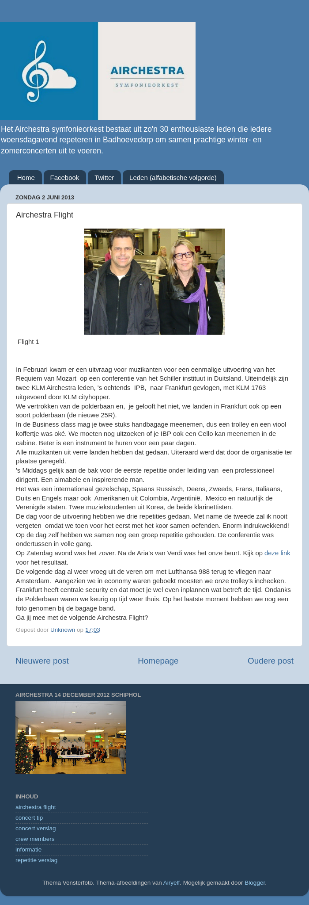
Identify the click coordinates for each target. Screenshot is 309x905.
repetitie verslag (36, 860)
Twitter (104, 177)
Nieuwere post (42, 660)
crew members (35, 839)
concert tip (29, 817)
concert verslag (35, 828)
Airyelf (171, 882)
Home (26, 177)
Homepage (158, 660)
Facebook (64, 177)
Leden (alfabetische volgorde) (173, 177)
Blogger (255, 882)
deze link (277, 553)
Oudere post (271, 660)
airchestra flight (35, 807)
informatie (28, 849)
